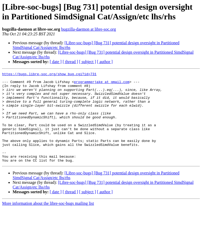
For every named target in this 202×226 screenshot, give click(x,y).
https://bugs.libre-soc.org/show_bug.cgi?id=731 (49, 74)
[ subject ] (87, 61)
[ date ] (56, 61)
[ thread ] (70, 61)
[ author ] (105, 61)
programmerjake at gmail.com (101, 84)
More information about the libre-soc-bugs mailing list (48, 221)
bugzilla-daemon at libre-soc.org (88, 29)
